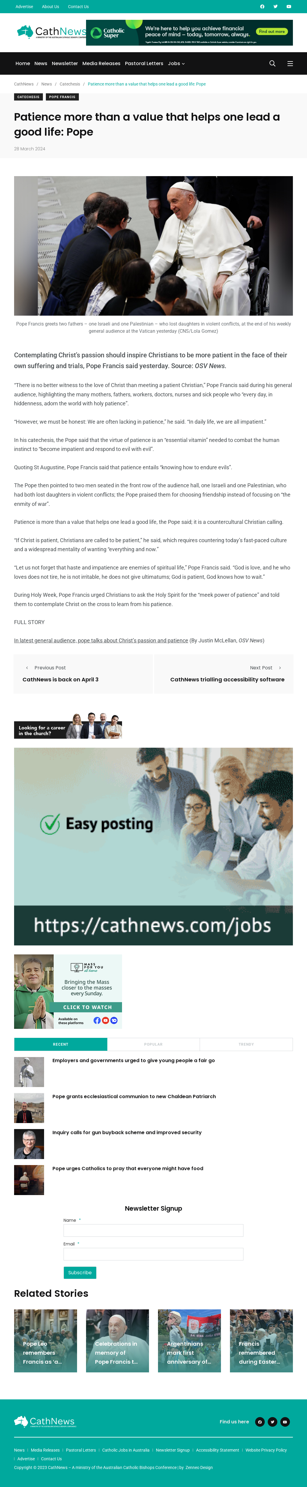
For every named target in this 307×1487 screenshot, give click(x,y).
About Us (50, 6)
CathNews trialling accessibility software (227, 679)
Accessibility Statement (217, 1449)
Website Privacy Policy (266, 1449)
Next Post (267, 667)
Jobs (174, 63)
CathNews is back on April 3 (60, 679)
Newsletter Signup (173, 1449)
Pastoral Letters (144, 63)
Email (71, 1243)
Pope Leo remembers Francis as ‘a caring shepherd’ (40, 1361)
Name (72, 1220)
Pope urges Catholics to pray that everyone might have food (129, 1167)
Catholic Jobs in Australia (126, 1449)
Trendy (246, 1044)
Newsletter (65, 63)
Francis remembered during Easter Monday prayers (257, 1361)
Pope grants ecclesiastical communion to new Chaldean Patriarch (134, 1095)
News (40, 63)
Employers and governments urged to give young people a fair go (134, 1059)
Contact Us (78, 6)
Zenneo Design (199, 1466)
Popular (153, 1044)
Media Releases (101, 63)
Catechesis (28, 97)
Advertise (24, 6)
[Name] (153, 1230)
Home (23, 63)
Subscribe (80, 1272)
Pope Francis (62, 97)
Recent (60, 1044)
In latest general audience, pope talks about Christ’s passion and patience (101, 640)
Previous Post (44, 667)
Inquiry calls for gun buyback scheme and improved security (127, 1131)
